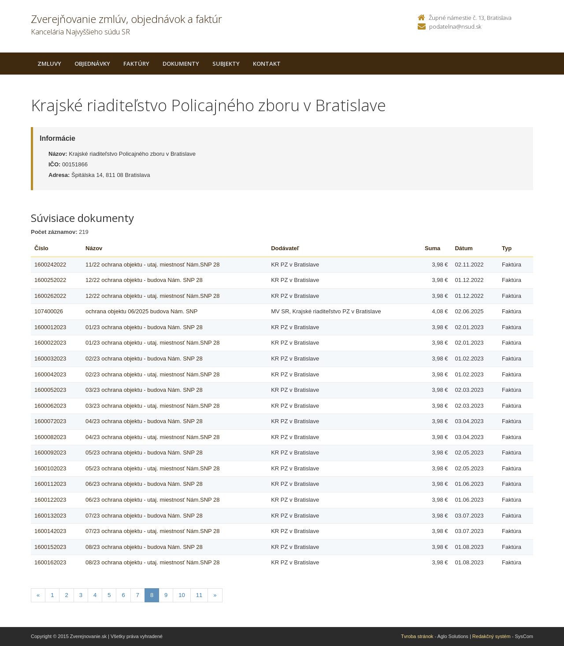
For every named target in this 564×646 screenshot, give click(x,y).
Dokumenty (181, 64)
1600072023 (50, 421)
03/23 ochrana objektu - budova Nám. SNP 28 (144, 390)
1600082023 (50, 437)
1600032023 (50, 358)
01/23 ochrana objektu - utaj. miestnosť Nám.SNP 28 (152, 342)
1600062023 (50, 405)
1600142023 (50, 531)
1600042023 (50, 374)
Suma (432, 248)
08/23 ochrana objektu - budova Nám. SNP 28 (144, 547)
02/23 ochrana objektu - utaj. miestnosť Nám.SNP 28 (152, 374)
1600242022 (50, 264)
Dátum (463, 248)
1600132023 (50, 515)
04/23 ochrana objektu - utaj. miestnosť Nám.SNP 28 (152, 437)
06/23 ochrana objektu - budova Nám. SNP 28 (144, 484)
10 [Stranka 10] (181, 595)
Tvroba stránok (417, 636)
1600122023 (50, 499)
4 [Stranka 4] (94, 595)
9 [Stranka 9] (165, 595)
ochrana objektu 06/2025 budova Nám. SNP (141, 311)
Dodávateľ (285, 248)
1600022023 (50, 342)
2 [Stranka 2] (66, 595)
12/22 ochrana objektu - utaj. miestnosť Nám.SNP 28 (152, 296)
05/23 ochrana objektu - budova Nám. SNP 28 (144, 452)
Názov (93, 248)
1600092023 (50, 452)
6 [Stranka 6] (123, 595)
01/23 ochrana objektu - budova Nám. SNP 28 (144, 327)
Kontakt (267, 64)
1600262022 (50, 296)
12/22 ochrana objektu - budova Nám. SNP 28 (144, 280)
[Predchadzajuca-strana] (38, 595)
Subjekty (226, 64)
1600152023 (50, 547)
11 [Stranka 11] (199, 595)
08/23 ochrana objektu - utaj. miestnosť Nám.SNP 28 (152, 562)
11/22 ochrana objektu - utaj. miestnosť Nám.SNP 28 (152, 264)
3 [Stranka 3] (80, 595)
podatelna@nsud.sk (455, 26)
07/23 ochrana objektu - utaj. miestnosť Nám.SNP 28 (152, 531)
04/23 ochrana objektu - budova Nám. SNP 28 (144, 421)
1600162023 (50, 562)
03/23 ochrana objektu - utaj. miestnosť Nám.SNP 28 (152, 405)
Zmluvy (49, 64)
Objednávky (92, 64)
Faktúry (136, 64)
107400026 (48, 311)
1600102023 (50, 468)
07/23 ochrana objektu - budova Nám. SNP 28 (144, 515)
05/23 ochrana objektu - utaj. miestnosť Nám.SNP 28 (152, 468)
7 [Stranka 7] (137, 595)
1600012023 (50, 327)
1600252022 (50, 280)
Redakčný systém (491, 636)
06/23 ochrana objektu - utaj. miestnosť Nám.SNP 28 (152, 499)
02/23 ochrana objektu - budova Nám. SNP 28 (144, 358)
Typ (507, 248)
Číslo (41, 248)
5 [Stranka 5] (109, 595)
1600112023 (50, 484)
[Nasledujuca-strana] (215, 595)
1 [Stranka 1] (52, 595)
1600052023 (50, 390)
